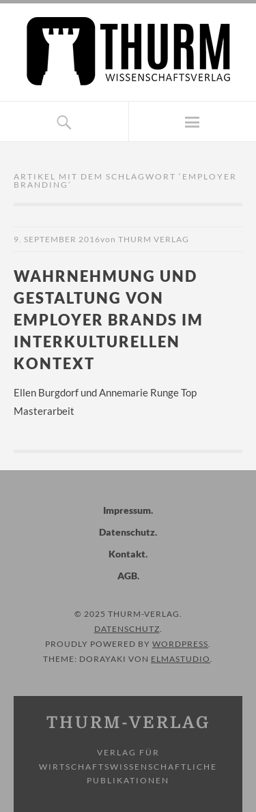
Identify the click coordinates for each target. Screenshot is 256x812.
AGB (127, 575)
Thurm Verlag (153, 239)
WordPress (180, 644)
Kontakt (127, 554)
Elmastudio (180, 659)
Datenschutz (127, 532)
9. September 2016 (57, 239)
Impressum (127, 510)
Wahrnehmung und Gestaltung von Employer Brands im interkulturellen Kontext (108, 320)
